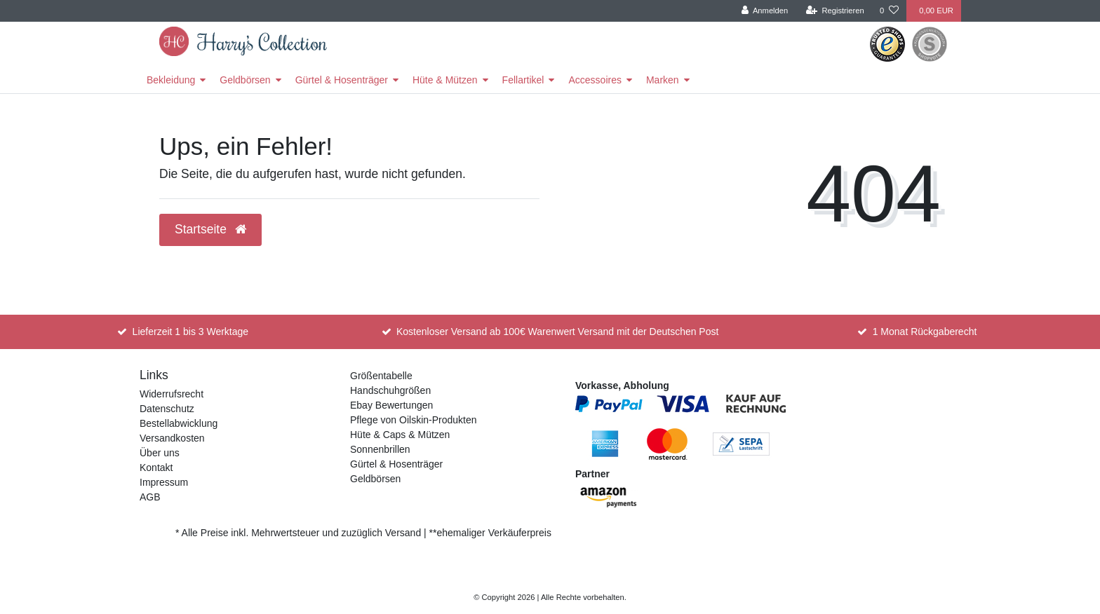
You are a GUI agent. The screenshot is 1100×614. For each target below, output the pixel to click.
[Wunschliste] (889, 11)
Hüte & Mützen (445, 80)
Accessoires (594, 80)
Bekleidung (171, 80)
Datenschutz (167, 408)
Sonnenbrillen (380, 449)
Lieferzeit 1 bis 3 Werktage (191, 331)
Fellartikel (523, 80)
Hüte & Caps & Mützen (400, 434)
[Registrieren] (835, 11)
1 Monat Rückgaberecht (925, 331)
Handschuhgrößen (390, 390)
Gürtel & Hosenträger (341, 80)
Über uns (160, 452)
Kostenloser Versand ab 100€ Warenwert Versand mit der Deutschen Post (557, 331)
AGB (150, 497)
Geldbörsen (245, 80)
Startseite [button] (210, 229)
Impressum (164, 482)
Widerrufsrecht (171, 394)
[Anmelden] (765, 11)
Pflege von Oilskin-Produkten (413, 419)
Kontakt (156, 467)
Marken (662, 80)
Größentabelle (381, 375)
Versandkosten (172, 438)
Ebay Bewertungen (391, 405)
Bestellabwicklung (178, 423)
